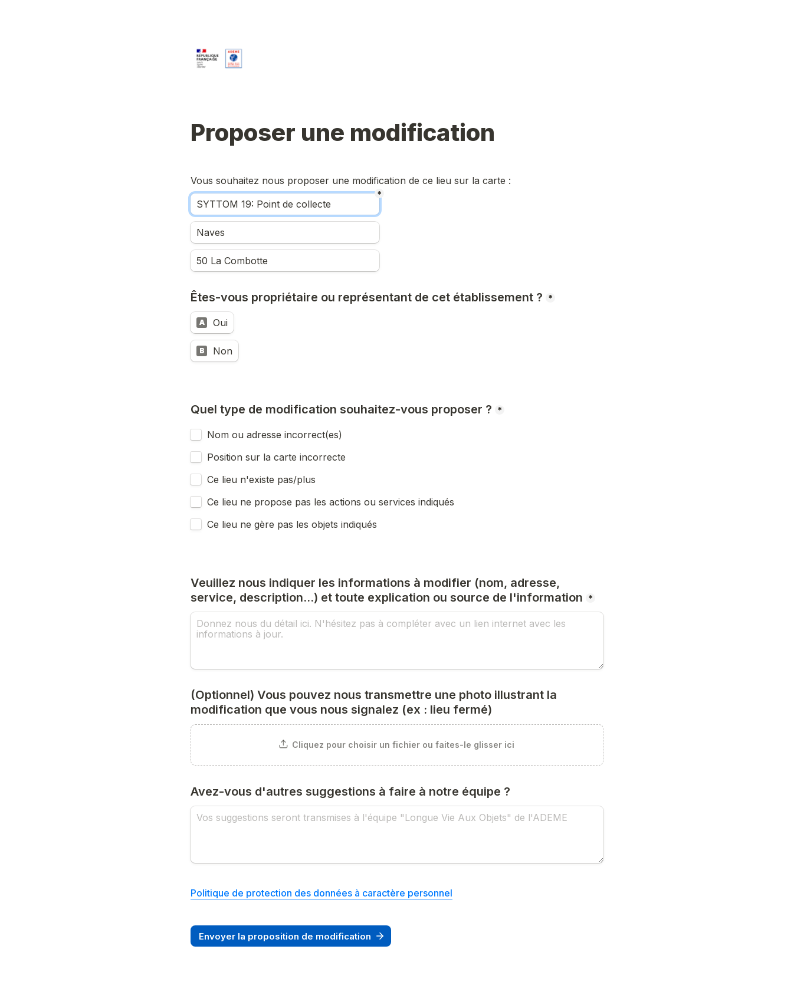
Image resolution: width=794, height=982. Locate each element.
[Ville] (285, 232)
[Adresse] (285, 260)
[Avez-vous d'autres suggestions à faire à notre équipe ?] (397, 834)
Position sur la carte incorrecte (278, 457)
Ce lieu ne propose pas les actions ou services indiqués (332, 502)
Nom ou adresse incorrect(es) (274, 434)
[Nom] (285, 204)
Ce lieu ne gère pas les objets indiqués (292, 524)
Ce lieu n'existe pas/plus (261, 479)
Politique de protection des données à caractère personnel (321, 893)
